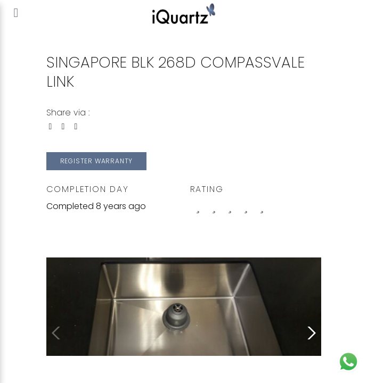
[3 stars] (246, 206)
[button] (309, 333)
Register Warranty (96, 160)
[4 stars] (262, 206)
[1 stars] (214, 206)
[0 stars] (198, 206)
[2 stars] (230, 206)
